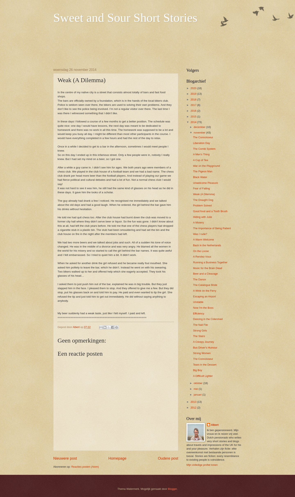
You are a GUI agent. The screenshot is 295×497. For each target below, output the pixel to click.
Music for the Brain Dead (207, 268)
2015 (194, 116)
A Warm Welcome (203, 239)
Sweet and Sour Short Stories (125, 17)
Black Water (200, 177)
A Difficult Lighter (203, 375)
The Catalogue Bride (205, 284)
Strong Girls (200, 330)
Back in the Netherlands (207, 245)
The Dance (199, 279)
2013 (194, 401)
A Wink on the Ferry (204, 290)
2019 (194, 93)
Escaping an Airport (204, 296)
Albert (215, 424)
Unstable (198, 302)
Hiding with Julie (202, 217)
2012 (194, 407)
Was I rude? (200, 234)
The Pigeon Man (202, 171)
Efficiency (198, 313)
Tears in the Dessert (205, 364)
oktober (198, 383)
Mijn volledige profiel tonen (202, 464)
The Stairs (199, 336)
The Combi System (204, 148)
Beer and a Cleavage (205, 273)
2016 (194, 110)
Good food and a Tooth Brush (210, 211)
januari (198, 394)
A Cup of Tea (200, 160)
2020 (194, 88)
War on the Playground (206, 165)
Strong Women (202, 353)
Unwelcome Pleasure (205, 182)
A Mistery (198, 222)
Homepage (117, 458)
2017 (194, 105)
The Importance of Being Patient (212, 228)
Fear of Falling (201, 188)
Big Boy (197, 370)
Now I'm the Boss (203, 307)
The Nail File (200, 324)
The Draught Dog (203, 199)
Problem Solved (202, 205)
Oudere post (168, 458)
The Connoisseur (203, 137)
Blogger (172, 488)
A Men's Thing (201, 154)
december (200, 127)
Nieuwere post (65, 458)
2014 (194, 122)
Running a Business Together (210, 262)
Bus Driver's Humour (205, 347)
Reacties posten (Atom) (85, 466)
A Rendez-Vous (202, 256)
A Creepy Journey (203, 341)
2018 (194, 99)
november (200, 132)
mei (196, 388)
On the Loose (201, 251)
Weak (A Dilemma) (204, 194)
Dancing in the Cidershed (208, 319)
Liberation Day (201, 143)
